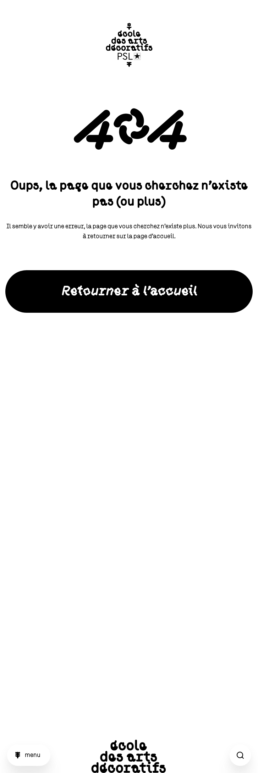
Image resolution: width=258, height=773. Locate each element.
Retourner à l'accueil (129, 291)
